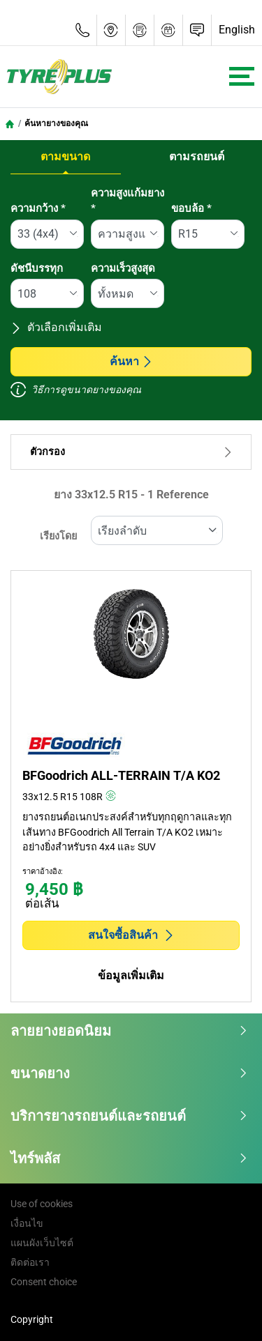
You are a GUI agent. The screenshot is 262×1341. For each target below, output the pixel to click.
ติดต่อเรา (30, 1262)
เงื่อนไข (26, 1223)
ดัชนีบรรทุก (36, 268)
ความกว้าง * (38, 208)
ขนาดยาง (129, 1073)
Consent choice (43, 1281)
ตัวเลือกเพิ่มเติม (56, 327)
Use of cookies (41, 1203)
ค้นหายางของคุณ (56, 123)
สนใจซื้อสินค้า (131, 935)
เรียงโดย (58, 536)
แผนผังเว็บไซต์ (41, 1242)
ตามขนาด (65, 156)
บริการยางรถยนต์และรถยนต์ (129, 1116)
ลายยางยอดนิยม (129, 1031)
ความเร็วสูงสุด (123, 268)
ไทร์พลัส (129, 1158)
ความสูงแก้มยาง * (127, 201)
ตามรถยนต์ (196, 156)
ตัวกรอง (131, 452)
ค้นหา (131, 361)
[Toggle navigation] (241, 76)
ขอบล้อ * (191, 208)
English (237, 29)
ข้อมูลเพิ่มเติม (131, 975)
